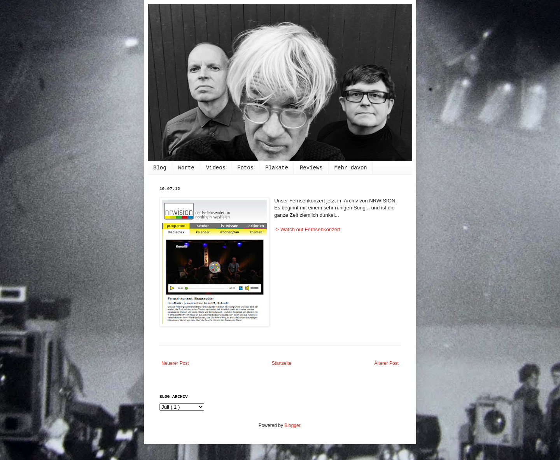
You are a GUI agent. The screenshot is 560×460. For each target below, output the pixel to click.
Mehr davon (350, 168)
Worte (186, 168)
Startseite (282, 363)
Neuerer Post (175, 363)
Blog (159, 168)
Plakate (276, 168)
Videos (216, 168)
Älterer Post (386, 363)
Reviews (311, 168)
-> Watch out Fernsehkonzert (307, 229)
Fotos (245, 168)
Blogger (292, 425)
